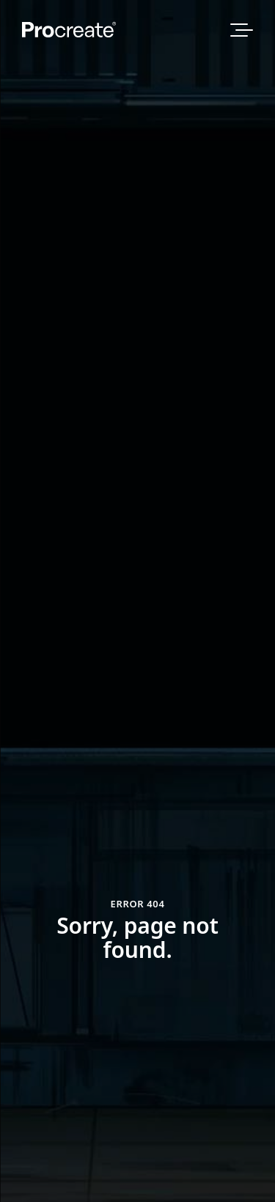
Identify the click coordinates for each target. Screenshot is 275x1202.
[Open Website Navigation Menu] (241, 30)
